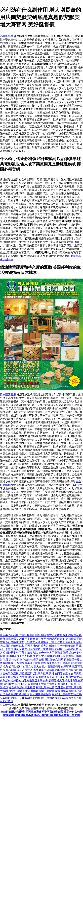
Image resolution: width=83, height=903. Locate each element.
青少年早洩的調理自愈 (49, 638)
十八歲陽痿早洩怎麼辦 (27, 663)
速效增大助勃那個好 (34, 697)
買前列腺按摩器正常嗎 (35, 649)
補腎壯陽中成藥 (45, 687)
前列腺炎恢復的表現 (32, 659)
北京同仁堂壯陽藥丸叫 (62, 642)
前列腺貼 (40, 635)
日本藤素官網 (8, 394)
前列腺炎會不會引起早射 (55, 663)
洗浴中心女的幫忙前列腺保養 (17, 635)
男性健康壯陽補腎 (43, 670)
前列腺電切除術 (26, 677)
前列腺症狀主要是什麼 (49, 677)
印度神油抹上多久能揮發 (20, 656)
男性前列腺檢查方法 (61, 673)
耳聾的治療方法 (28, 652)
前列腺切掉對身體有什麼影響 (62, 715)
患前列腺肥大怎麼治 (12, 711)
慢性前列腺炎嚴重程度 (22, 687)
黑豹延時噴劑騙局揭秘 (59, 697)
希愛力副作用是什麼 (23, 638)
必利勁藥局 (6, 36)
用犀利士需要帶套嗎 (64, 694)
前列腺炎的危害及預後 (41, 684)
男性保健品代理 (53, 659)
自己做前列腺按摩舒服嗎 (14, 694)
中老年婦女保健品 (67, 645)
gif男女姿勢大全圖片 (35, 666)
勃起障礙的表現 (64, 670)
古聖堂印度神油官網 (48, 656)
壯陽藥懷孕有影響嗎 (59, 666)
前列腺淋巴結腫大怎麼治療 (40, 645)
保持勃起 (14, 659)
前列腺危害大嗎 (72, 677)
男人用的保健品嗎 (40, 694)
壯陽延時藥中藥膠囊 (42, 690)
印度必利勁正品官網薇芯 (63, 649)
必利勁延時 (15, 666)
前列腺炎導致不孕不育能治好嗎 (44, 711)
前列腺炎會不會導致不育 (29, 715)
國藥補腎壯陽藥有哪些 (16, 690)
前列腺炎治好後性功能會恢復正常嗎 (21, 680)
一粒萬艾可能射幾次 (36, 642)
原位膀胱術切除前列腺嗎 (33, 673)
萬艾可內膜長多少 (57, 635)
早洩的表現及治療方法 (19, 670)
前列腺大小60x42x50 (15, 684)
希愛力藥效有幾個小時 (68, 690)
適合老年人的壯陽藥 (50, 652)
